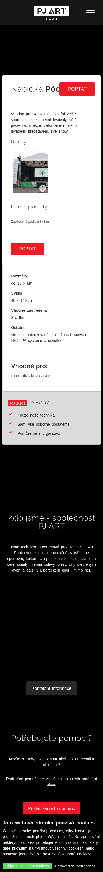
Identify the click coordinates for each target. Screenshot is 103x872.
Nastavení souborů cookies (75, 866)
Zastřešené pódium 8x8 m (30, 222)
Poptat (77, 89)
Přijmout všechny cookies (27, 866)
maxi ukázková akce (31, 375)
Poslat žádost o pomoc (51, 808)
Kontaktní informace (51, 688)
